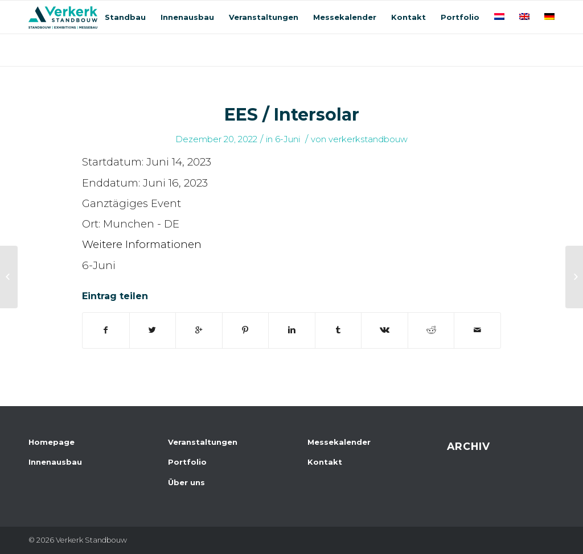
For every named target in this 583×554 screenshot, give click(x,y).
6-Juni (287, 139)
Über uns (186, 482)
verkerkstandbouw (368, 139)
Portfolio (187, 461)
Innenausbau (55, 461)
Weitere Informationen (142, 244)
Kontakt (324, 461)
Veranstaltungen (202, 441)
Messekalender (339, 441)
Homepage (51, 441)
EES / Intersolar (291, 114)
